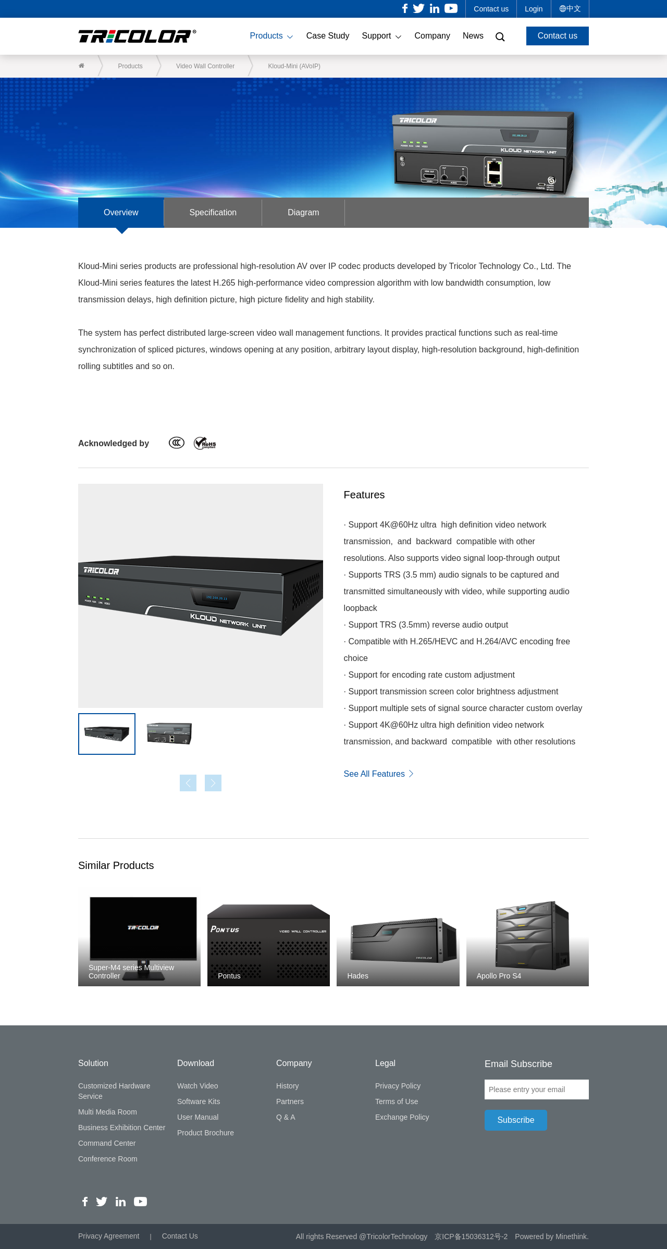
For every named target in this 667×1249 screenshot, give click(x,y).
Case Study (328, 35)
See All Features (380, 773)
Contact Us (180, 1236)
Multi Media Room (107, 1112)
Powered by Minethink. (552, 1236)
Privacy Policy (398, 1086)
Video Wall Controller (206, 66)
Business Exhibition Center (121, 1127)
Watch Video (197, 1086)
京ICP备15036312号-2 (471, 1236)
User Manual (197, 1117)
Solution (93, 1063)
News (473, 35)
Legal (385, 1063)
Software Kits (198, 1101)
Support (382, 36)
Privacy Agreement (109, 1236)
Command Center (107, 1143)
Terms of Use (396, 1101)
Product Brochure (205, 1133)
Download (195, 1063)
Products (272, 36)
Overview (121, 212)
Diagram (306, 212)
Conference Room (108, 1159)
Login (533, 9)
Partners (290, 1101)
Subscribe (515, 1120)
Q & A (285, 1117)
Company (432, 35)
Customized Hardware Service (114, 1091)
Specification (215, 212)
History (287, 1086)
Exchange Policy (402, 1117)
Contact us (491, 9)
